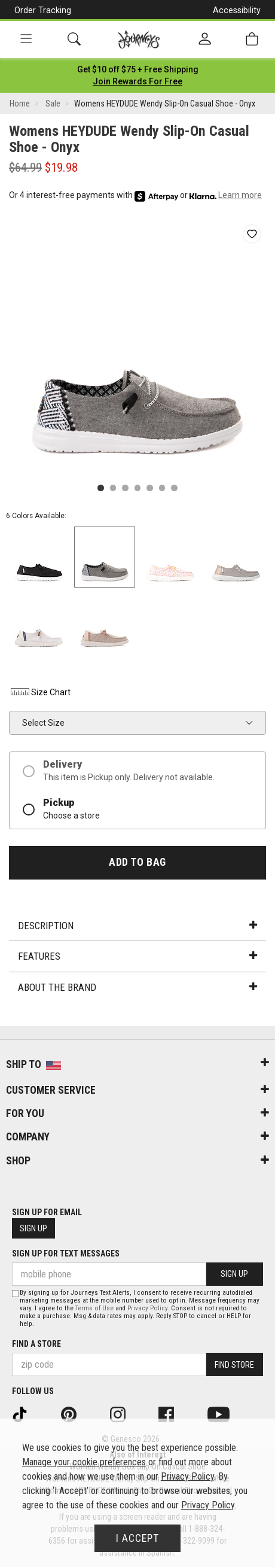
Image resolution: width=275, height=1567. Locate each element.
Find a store (36, 1344)
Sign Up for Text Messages (66, 1253)
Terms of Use (94, 1308)
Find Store (234, 1365)
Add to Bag (137, 862)
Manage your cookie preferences (84, 1462)
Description (137, 925)
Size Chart (40, 692)
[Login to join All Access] (137, 69)
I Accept (137, 1538)
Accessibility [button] (237, 10)
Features (137, 956)
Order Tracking (42, 10)
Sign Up (33, 1228)
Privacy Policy (147, 1308)
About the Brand (137, 987)
